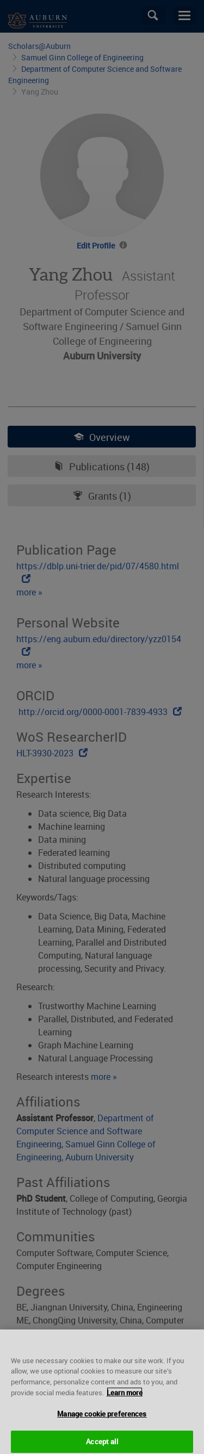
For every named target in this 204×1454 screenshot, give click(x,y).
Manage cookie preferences (101, 1419)
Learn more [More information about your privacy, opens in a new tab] (125, 1397)
